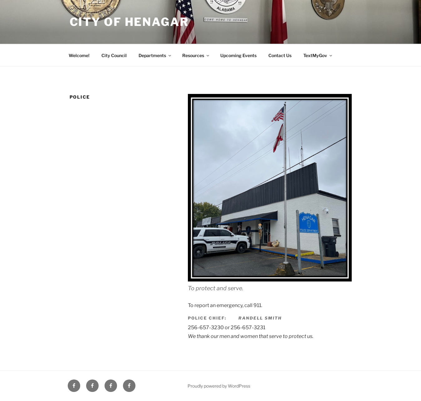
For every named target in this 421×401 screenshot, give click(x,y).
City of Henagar (129, 22)
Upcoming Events (238, 55)
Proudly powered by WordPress (219, 386)
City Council (114, 55)
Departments (155, 55)
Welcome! (79, 55)
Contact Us (279, 55)
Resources (196, 55)
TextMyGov (318, 55)
